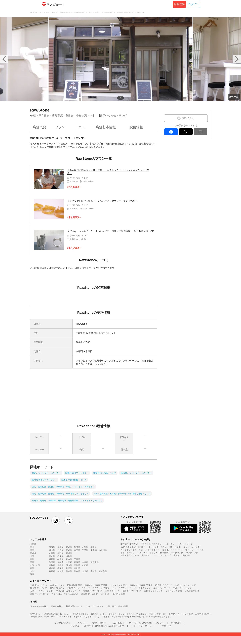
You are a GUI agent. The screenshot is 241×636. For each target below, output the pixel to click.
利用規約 (176, 622)
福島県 (94, 547)
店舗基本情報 (106, 127)
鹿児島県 (103, 571)
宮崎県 (94, 571)
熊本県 (77, 571)
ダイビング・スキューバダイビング (165, 547)
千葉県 (85, 550)
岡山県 (69, 565)
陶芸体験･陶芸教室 (129, 544)
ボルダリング (177, 552)
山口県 (85, 565)
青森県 (52, 547)
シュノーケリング (192, 547)
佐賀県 (60, 571)
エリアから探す (38, 539)
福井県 (69, 556)
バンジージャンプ (162, 555)
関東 (32, 550)
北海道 (33, 544)
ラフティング (192, 552)
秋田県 (77, 547)
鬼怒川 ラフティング (131, 591)
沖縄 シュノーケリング (185, 585)
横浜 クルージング (161, 588)
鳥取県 (52, 565)
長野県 (60, 553)
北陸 (32, 556)
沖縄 (32, 574)
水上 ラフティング (142, 588)
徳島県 (52, 568)
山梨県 (52, 553)
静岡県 (52, 559)
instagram (55, 520)
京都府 (60, 562)
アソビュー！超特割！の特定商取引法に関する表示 (97, 625)
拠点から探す (57, 606)
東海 (32, 559)
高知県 (77, 568)
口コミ (80, 127)
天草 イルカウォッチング (41, 591)
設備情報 (136, 127)
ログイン (193, 4)
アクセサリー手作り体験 (131, 550)
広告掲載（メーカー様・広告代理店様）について (138, 622)
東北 (32, 547)
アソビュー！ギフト (94, 606)
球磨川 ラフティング (153, 591)
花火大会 (186, 555)
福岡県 (52, 571)
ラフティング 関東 (101, 588)
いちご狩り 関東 (192, 591)
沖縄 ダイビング (57, 585)
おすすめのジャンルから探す (135, 539)
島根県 (60, 565)
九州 (32, 571)
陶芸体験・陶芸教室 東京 (141, 585)
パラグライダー (152, 550)
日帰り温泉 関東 (74, 585)
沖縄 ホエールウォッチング (68, 591)
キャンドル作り (127, 552)
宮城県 (69, 547)
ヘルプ (81, 622)
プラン (60, 127)
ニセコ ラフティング (121, 588)
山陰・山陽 (35, 565)
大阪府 (69, 562)
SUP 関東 (105, 594)
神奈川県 (103, 550)
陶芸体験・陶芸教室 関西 (96, 585)
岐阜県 (60, 559)
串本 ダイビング (112, 591)
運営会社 (166, 625)
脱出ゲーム (146, 555)
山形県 (85, 547)
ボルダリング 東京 (118, 585)
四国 (32, 568)
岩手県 (60, 547)
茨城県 (69, 550)
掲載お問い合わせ (74, 606)
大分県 (85, 571)
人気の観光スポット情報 (117, 606)
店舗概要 (39, 127)
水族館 (176, 555)
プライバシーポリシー (142, 625)
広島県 (77, 565)
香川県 (60, 568)
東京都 (94, 550)
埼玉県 (77, 550)
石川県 (60, 556)
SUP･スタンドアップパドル (133, 547)
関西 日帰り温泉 (57, 588)
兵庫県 (77, 562)
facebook (171, 131)
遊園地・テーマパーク (173, 550)
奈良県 (85, 562)
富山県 (52, 556)
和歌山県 (95, 562)
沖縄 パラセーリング (182, 588)
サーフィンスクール (194, 550)
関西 (32, 562)
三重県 (77, 559)
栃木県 (52, 550)
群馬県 (60, 550)
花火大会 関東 (118, 594)
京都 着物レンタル (38, 585)
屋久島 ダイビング (38, 588)
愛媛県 (69, 568)
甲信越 (33, 553)
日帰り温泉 (170, 544)
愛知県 (69, 559)
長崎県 (69, 571)
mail (200, 131)
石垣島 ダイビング (163, 585)
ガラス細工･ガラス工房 (151, 544)
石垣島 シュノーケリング (78, 588)
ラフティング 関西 (173, 591)
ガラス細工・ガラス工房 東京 (65, 594)
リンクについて (62, 622)
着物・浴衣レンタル (129, 555)
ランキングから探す (39, 606)
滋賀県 (52, 562)
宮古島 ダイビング (89, 594)
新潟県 (69, 553)
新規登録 (179, 4)
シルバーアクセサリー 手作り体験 (152, 552)
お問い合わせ (99, 622)
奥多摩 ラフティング (92, 591)
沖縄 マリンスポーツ (39, 594)
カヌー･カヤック (184, 544)
